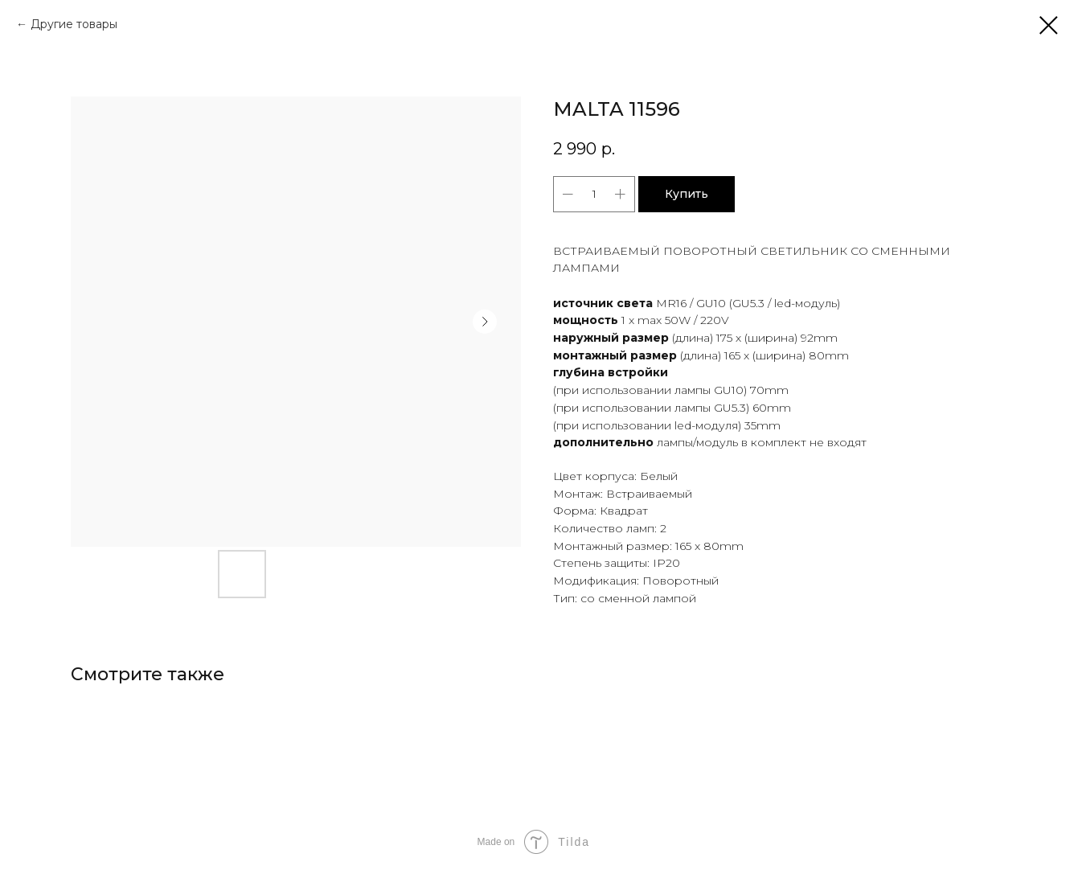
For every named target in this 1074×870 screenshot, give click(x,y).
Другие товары (74, 24)
